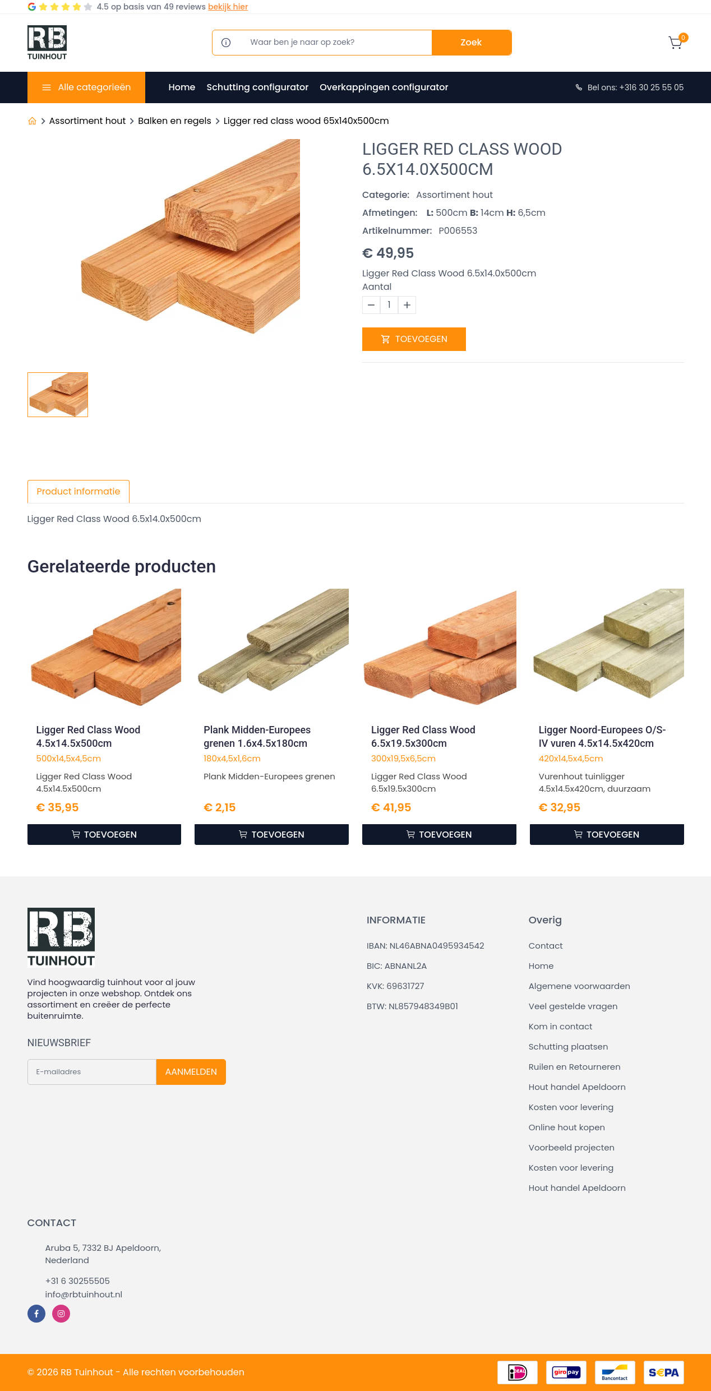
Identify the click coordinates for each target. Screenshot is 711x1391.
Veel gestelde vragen (573, 1006)
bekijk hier (228, 6)
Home (182, 87)
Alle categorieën (94, 87)
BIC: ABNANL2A (397, 966)
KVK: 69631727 (395, 986)
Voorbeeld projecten (572, 1147)
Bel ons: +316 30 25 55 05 (629, 87)
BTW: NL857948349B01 (412, 1006)
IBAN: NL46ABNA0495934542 (425, 945)
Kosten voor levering (571, 1107)
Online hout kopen (567, 1127)
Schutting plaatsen (568, 1046)
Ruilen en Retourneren (575, 1067)
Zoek (471, 42)
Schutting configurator (257, 87)
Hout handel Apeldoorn (577, 1087)
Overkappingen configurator (384, 87)
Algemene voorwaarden (579, 986)
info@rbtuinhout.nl (84, 1294)
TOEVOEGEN (414, 338)
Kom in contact (561, 1026)
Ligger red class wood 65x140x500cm (306, 120)
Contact (546, 945)
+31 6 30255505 (77, 1281)
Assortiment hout (87, 120)
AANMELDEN (191, 1071)
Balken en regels (174, 120)
